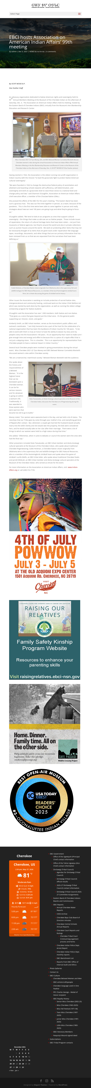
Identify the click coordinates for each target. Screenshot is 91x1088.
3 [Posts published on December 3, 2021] (22, 1053)
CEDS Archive (62, 914)
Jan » (17, 1070)
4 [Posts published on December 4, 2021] (25, 1053)
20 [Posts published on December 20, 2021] (11, 1064)
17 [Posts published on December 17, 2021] (23, 1060)
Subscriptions (55, 1039)
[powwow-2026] (45, 595)
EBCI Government (57, 854)
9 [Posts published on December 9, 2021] (19, 1057)
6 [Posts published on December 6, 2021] (10, 1057)
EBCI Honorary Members (63, 1032)
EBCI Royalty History (61, 999)
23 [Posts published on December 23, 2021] (20, 1064)
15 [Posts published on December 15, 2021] (17, 1060)
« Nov (11, 1070)
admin (14, 51)
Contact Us (54, 972)
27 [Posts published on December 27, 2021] (11, 1067)
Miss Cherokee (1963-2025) (67, 1005)
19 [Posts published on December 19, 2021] (29, 1060)
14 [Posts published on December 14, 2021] (14, 1060)
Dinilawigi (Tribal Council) (63, 869)
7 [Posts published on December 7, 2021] (13, 1057)
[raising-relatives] (44, 679)
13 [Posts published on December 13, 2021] (11, 1060)
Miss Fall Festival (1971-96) (67, 1009)
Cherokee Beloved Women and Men (67, 978)
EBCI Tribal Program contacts (61, 1043)
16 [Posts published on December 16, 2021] (20, 1060)
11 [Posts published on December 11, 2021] (26, 1057)
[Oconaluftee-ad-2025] (41, 832)
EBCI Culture (55, 975)
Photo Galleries (56, 968)
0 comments (51, 51)
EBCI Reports (58, 905)
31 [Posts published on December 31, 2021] (23, 1067)
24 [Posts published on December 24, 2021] (23, 1064)
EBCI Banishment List (65, 958)
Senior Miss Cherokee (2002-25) (69, 1001)
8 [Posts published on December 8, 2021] (16, 1057)
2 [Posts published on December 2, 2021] (19, 1053)
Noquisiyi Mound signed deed (65, 1035)
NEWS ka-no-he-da (37, 51)
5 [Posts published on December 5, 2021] (28, 1053)
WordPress (62, 1085)
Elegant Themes (40, 1085)
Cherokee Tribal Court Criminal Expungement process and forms (69, 939)
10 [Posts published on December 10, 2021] (23, 1057)
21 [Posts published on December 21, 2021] (14, 1064)
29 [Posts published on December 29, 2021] (17, 1067)
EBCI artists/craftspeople (63, 982)
